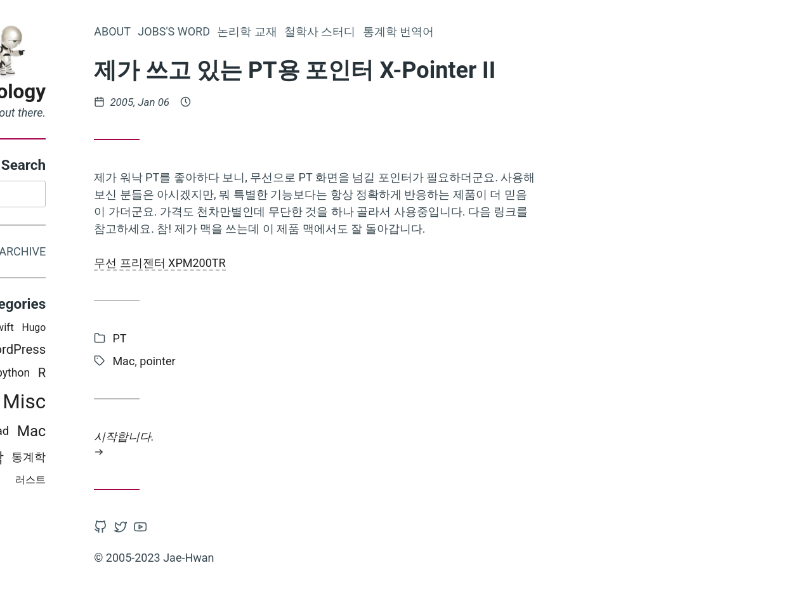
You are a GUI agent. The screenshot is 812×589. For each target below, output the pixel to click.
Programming (85, 375)
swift (133, 329)
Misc (156, 403)
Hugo (166, 330)
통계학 (160, 459)
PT (118, 403)
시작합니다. (448, 444)
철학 (120, 459)
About (244, 31)
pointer (289, 361)
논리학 (90, 352)
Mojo (102, 330)
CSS (93, 404)
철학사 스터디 (451, 31)
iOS (75, 329)
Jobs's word (306, 31)
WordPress (146, 351)
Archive (154, 253)
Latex (63, 404)
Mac (163, 434)
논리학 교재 (379, 31)
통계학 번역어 (529, 31)
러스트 (162, 482)
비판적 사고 (71, 459)
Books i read (109, 434)
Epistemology (116, 91)
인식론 (41, 329)
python (145, 375)
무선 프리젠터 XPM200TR (291, 262)
